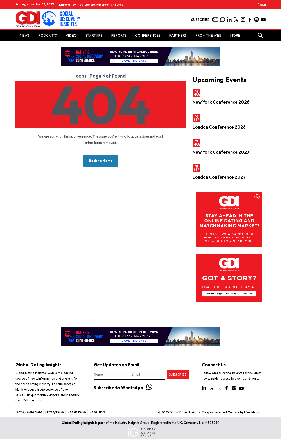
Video (71, 35)
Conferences (147, 35)
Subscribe (200, 19)
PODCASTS (47, 35)
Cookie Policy (76, 412)
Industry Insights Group (132, 422)
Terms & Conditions (28, 412)
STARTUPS (93, 35)
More (235, 35)
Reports (118, 35)
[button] (242, 35)
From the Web (208, 35)
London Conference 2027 (219, 177)
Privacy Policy (54, 412)
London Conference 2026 (219, 127)
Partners (178, 35)
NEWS (25, 35)
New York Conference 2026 (221, 102)
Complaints (97, 412)
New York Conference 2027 (221, 152)
